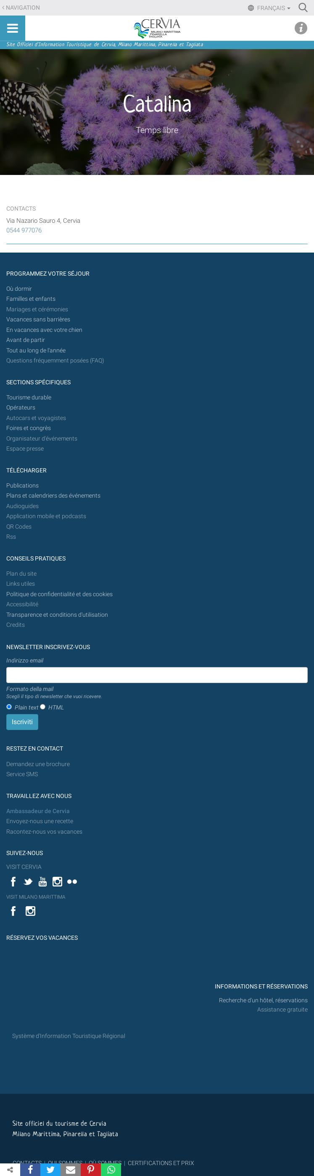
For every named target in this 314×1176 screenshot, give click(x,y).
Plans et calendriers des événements (53, 495)
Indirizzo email (24, 660)
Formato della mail (54, 693)
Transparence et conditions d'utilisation (57, 614)
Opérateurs (20, 407)
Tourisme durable (28, 397)
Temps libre (157, 130)
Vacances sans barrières (38, 319)
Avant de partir (25, 340)
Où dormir (19, 288)
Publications (22, 485)
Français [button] (273, 8)
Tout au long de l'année (36, 350)
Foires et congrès (28, 428)
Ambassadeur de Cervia (38, 811)
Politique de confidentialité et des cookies (59, 594)
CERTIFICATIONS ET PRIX (161, 1163)
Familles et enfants (30, 298)
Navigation (23, 8)
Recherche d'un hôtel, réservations (263, 1000)
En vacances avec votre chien (45, 330)
